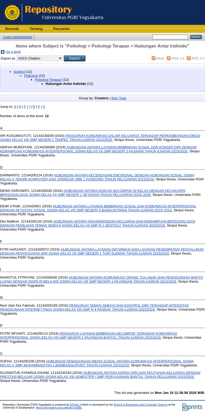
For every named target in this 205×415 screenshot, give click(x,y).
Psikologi (31, 76)
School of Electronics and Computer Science (141, 404)
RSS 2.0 (197, 58)
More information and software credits (59, 407)
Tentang (36, 29)
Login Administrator (17, 37)
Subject (19, 72)
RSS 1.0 (177, 58)
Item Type (118, 98)
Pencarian (61, 29)
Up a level (13, 52)
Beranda (12, 29)
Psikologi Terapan (48, 80)
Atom (160, 58)
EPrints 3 (75, 404)
